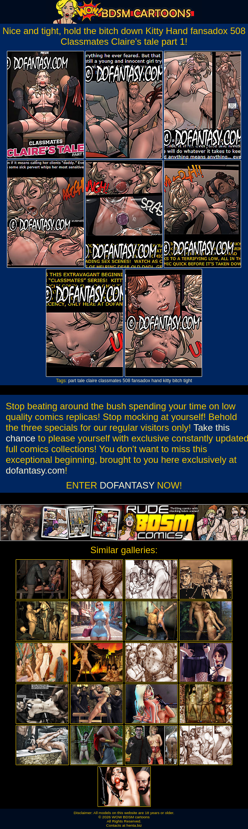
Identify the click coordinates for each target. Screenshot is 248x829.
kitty (167, 380)
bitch (177, 380)
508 (126, 380)
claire (91, 380)
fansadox (141, 380)
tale (81, 380)
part (72, 380)
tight (187, 380)
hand (157, 380)
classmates (109, 380)
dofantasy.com (35, 470)
